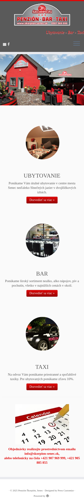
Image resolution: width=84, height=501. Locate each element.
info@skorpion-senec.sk (41, 453)
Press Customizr (66, 490)
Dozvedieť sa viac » (41, 200)
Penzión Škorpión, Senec (30, 490)
